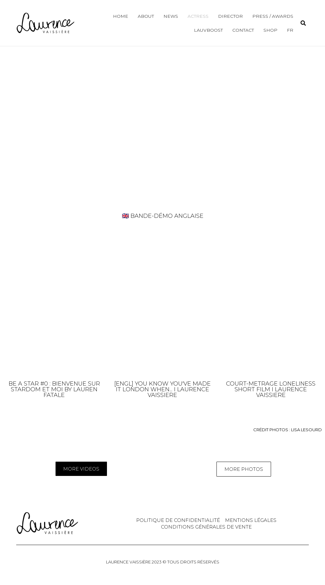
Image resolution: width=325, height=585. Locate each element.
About (146, 16)
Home (120, 16)
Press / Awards (272, 16)
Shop (270, 30)
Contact (243, 30)
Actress (198, 16)
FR (290, 30)
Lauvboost (208, 30)
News (170, 16)
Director (230, 16)
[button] (303, 23)
